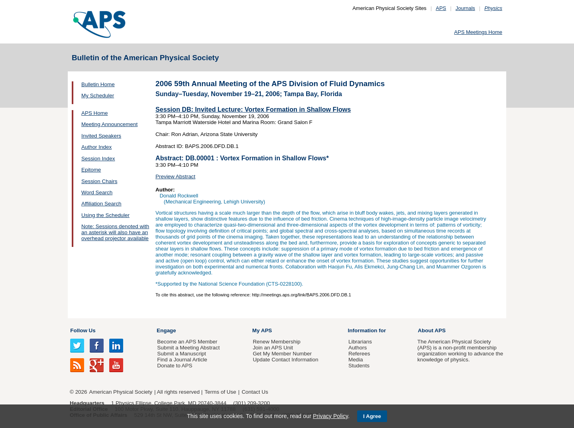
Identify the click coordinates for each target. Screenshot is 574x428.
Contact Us (255, 392)
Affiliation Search (101, 204)
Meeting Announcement (109, 124)
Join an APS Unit (273, 348)
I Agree (372, 416)
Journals (465, 8)
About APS (432, 330)
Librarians (360, 342)
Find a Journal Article (182, 360)
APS (441, 8)
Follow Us (82, 330)
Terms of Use (220, 392)
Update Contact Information (285, 360)
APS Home (94, 113)
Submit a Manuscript (181, 354)
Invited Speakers (101, 136)
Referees (359, 354)
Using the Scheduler (105, 215)
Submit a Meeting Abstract (188, 348)
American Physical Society (120, 392)
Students (359, 366)
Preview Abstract (175, 176)
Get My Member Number (282, 354)
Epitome (91, 170)
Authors (357, 348)
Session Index (98, 159)
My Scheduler (97, 96)
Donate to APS (174, 366)
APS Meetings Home (478, 32)
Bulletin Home (98, 84)
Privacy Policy (330, 416)
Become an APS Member (187, 342)
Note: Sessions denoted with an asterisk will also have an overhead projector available (115, 232)
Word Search (96, 192)
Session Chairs (99, 181)
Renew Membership (277, 342)
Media (355, 360)
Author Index (96, 147)
